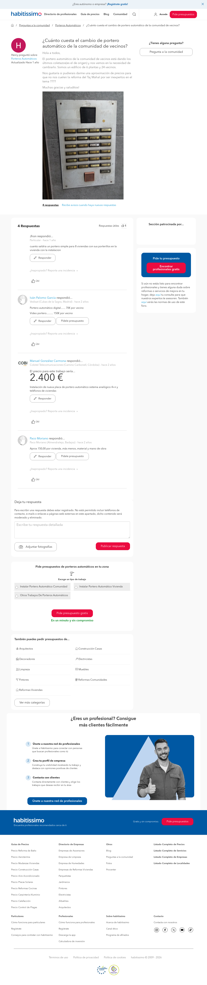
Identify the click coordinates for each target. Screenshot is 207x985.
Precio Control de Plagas (24, 907)
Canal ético (112, 929)
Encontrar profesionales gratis (166, 268)
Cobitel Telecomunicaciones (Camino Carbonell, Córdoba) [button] (65, 365)
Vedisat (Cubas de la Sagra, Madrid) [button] (51, 302)
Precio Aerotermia (20, 857)
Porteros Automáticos (68, 25)
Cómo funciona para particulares (28, 922)
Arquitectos (65, 907)
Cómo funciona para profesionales (77, 922)
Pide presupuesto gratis (72, 613)
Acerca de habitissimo (117, 922)
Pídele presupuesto (72, 321)
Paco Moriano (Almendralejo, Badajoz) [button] (53, 442)
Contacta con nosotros (165, 922)
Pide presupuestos (183, 14)
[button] (18, 45)
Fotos (109, 863)
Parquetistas (65, 876)
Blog (108, 851)
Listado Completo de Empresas (170, 857)
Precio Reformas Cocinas (24, 888)
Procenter (111, 870)
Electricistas (65, 895)
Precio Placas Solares (22, 882)
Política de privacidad (86, 957)
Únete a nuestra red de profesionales (57, 801)
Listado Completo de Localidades (172, 863)
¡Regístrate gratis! (117, 4)
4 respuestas (50, 205)
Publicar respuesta (113, 546)
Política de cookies (115, 957)
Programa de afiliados (117, 935)
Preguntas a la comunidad (34, 25)
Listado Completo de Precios (169, 844)
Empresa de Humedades (71, 863)
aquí (158, 295)
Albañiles (63, 901)
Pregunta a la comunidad (166, 52)
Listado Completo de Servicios (170, 851)
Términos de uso (58, 957)
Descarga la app (67, 935)
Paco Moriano (39, 438)
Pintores (63, 888)
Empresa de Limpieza (70, 857)
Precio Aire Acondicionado (25, 876)
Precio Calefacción (20, 901)
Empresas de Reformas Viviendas (76, 870)
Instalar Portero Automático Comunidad (43, 586)
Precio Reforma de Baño (23, 851)
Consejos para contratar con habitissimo (32, 935)
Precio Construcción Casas (25, 870)
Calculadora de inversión (72, 941)
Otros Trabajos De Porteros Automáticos (44, 595)
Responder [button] (42, 258)
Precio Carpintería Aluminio (25, 895)
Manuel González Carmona (48, 361)
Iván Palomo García (43, 297)
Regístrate (16, 929)
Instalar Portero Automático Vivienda (101, 586)
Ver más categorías (32, 702)
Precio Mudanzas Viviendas (25, 863)
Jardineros (64, 882)
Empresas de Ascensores (71, 851)
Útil (35, 281)
